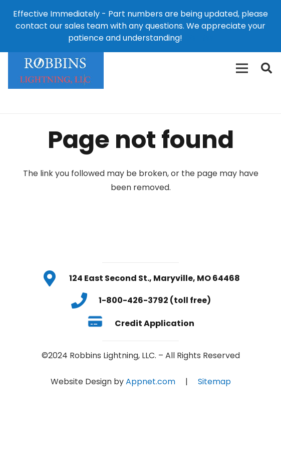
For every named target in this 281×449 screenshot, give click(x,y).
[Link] (56, 68)
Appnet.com (150, 381)
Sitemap (214, 381)
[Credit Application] (101, 324)
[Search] (266, 68)
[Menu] (241, 68)
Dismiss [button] (198, 38)
